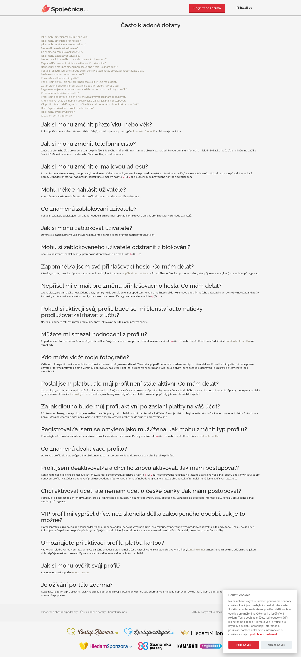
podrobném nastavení (263, 634)
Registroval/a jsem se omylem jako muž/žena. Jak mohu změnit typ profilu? (84, 89)
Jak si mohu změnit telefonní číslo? (61, 40)
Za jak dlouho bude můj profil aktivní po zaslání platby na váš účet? (80, 85)
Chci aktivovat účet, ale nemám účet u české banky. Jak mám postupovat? (83, 100)
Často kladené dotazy (93, 612)
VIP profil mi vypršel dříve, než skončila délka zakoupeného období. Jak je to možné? (90, 104)
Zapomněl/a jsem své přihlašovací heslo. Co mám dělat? (73, 63)
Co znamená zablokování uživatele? (62, 52)
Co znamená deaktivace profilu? (60, 93)
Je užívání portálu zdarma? (56, 115)
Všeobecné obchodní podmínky (59, 612)
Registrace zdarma (207, 8)
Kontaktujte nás (117, 612)
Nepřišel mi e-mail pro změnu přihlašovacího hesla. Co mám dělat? (79, 67)
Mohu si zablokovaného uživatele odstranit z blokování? (74, 59)
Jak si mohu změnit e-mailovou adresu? (63, 44)
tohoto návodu (80, 572)
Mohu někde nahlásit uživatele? (59, 48)
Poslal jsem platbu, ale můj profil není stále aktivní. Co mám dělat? (79, 81)
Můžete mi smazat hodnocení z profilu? (64, 74)
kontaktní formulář (144, 131)
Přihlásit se (244, 7)
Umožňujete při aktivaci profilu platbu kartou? (67, 108)
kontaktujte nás (79, 394)
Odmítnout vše (276, 644)
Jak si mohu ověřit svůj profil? (58, 111)
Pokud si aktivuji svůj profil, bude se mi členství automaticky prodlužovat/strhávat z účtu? (92, 70)
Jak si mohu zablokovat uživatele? (60, 55)
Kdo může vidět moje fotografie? (60, 78)
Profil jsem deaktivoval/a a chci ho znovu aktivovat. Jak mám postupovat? (83, 96)
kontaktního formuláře (237, 341)
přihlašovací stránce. (137, 273)
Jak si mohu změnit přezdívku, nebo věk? (64, 37)
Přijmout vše (244, 644)
